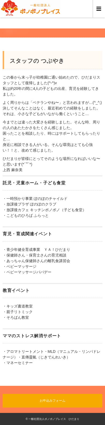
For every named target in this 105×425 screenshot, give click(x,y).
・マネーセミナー (18, 363)
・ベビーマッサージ (19, 266)
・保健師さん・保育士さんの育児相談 (34, 255)
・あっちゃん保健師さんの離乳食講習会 (36, 261)
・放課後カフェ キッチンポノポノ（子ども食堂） (44, 210)
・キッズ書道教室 (18, 306)
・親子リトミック (18, 312)
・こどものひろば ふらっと (26, 215)
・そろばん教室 (16, 317)
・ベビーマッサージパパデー (27, 272)
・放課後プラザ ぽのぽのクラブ (29, 204)
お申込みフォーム (52, 400)
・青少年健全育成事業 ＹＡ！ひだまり (36, 249)
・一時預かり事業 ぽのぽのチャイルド (35, 198)
